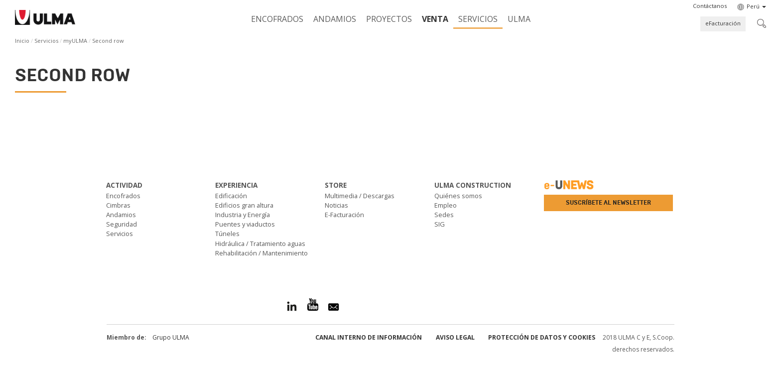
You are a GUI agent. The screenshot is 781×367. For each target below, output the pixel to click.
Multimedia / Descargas (359, 195)
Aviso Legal (455, 337)
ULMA (519, 18)
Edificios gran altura (244, 205)
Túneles (227, 233)
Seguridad (121, 224)
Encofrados (277, 18)
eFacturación (723, 23)
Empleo (445, 205)
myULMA (75, 40)
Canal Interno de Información (368, 337)
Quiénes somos (458, 195)
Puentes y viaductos (245, 224)
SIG (439, 224)
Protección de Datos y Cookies (541, 337)
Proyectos (389, 18)
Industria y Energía (242, 214)
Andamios (334, 18)
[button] (710, 6)
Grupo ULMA (170, 337)
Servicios (478, 18)
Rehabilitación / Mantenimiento (261, 252)
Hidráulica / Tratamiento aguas (260, 243)
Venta (435, 18)
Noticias (336, 205)
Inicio (22, 40)
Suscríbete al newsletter (608, 202)
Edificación (231, 195)
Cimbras (118, 205)
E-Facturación (344, 214)
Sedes (444, 214)
